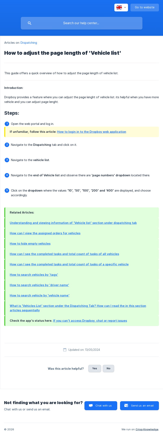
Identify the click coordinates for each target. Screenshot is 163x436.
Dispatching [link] (29, 42)
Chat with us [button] (103, 405)
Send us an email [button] (142, 405)
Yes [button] (94, 368)
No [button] (108, 368)
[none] (121, 7)
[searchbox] (81, 23)
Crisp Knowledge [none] (147, 429)
